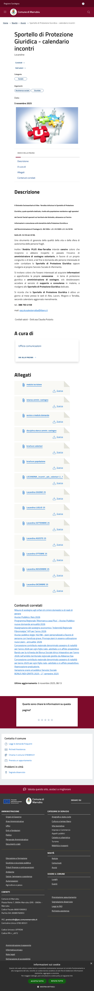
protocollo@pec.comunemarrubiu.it (21, 919)
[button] (47, 986)
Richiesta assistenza (60, 910)
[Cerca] (88, 12)
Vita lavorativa (58, 825)
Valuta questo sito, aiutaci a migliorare (47, 789)
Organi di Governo (13, 816)
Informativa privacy (14, 949)
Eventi (54, 883)
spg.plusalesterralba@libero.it (33, 310)
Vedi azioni (21, 68)
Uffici (8, 825)
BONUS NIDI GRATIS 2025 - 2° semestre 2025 (36, 673)
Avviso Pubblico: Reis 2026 (27, 617)
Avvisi (23, 22)
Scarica (57, 390)
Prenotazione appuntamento (64, 897)
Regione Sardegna (11, 3)
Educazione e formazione (16, 858)
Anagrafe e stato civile (61, 816)
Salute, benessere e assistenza (19, 876)
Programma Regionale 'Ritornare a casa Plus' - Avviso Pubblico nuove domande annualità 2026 (44, 622)
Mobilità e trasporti (60, 845)
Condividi (20, 62)
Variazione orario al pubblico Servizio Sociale (35, 670)
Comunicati (57, 862)
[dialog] (47, 976)
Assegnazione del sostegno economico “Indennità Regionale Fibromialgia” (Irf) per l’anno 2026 (43, 629)
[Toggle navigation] (5, 11)
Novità (14, 22)
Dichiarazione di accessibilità (18, 958)
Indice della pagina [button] (25, 153)
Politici (9, 834)
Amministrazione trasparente (18, 945)
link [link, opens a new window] (71, 976)
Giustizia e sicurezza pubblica (18, 862)
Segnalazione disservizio (62, 901)
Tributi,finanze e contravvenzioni (20, 867)
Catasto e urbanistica (61, 837)
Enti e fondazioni (13, 830)
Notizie (55, 858)
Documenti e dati (13, 844)
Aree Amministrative (15, 821)
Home (5, 22)
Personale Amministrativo (17, 839)
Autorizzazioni (12, 880)
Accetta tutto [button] (37, 981)
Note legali (10, 954)
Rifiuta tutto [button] (57, 981)
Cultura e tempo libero (61, 821)
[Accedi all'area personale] (83, 3)
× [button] (91, 964)
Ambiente (10, 871)
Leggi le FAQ (57, 906)
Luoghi (55, 879)
